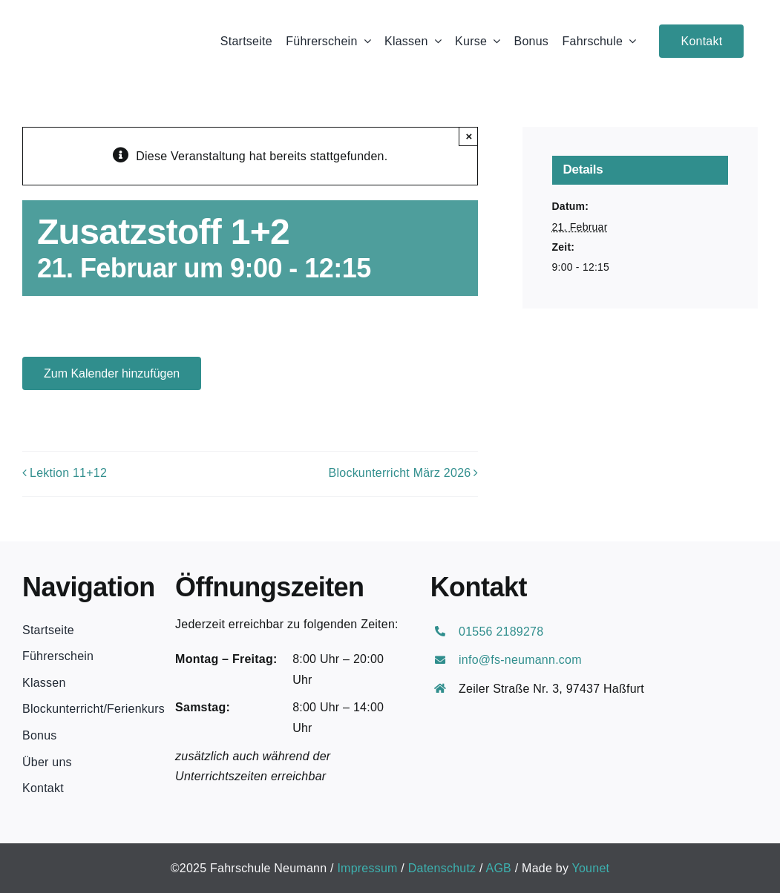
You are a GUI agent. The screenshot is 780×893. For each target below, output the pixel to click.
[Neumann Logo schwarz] (103, 20)
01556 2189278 (501, 631)
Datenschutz (442, 868)
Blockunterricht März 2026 (400, 473)
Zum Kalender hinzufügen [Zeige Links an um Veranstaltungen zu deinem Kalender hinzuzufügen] (112, 373)
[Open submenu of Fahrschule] (629, 41)
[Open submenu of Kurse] (493, 41)
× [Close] (469, 136)
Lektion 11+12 (68, 473)
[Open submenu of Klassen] (435, 41)
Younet (591, 868)
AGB (499, 868)
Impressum (367, 868)
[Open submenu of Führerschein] (364, 41)
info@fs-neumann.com (520, 659)
